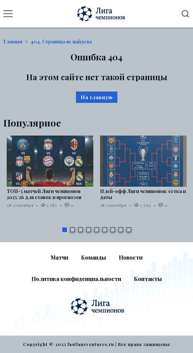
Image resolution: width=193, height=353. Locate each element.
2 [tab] (72, 229)
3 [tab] (80, 229)
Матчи (59, 257)
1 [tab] (64, 229)
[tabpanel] (50, 175)
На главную (97, 97)
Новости (130, 257)
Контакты (148, 278)
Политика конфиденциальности (76, 278)
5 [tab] (96, 229)
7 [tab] (112, 229)
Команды (93, 257)
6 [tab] (104, 229)
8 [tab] (120, 229)
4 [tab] (88, 229)
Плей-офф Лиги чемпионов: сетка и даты (143, 194)
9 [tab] (128, 229)
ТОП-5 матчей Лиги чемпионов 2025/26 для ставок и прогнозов (44, 194)
